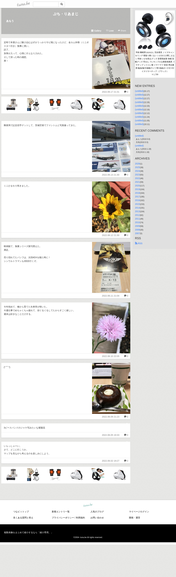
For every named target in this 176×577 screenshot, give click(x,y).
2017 (137, 196)
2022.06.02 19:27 (110, 461)
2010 (137, 222)
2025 (137, 167)
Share (122, 30)
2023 (137, 174)
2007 (137, 233)
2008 (137, 229)
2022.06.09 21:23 (110, 416)
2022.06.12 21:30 (110, 235)
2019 (137, 189)
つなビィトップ (21, 511)
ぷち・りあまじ (66, 14)
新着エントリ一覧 (61, 511)
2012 (137, 215)
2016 (137, 200)
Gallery (96, 30)
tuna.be (88, 505)
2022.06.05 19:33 (110, 435)
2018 (137, 193)
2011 (137, 218)
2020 (137, 185)
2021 (137, 182)
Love (110, 30)
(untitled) (139, 91)
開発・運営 (134, 517)
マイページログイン (139, 511)
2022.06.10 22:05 (110, 356)
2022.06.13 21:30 (110, 174)
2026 (137, 163)
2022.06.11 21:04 (110, 295)
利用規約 (80, 517)
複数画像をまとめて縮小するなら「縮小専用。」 (28, 532)
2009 (137, 226)
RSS (139, 243)
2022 (137, 178)
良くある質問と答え (23, 517)
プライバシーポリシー (63, 517)
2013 (137, 211)
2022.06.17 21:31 (110, 92)
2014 (137, 207)
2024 (137, 171)
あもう (10, 21)
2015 (137, 204)
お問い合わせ (97, 517)
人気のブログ (97, 511)
